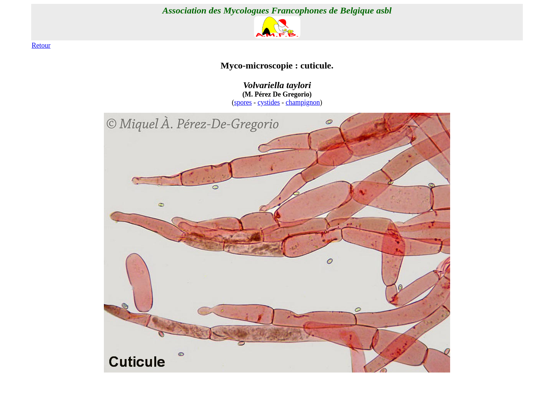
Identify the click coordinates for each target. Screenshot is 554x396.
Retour (41, 45)
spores (243, 102)
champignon (303, 102)
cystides (269, 102)
